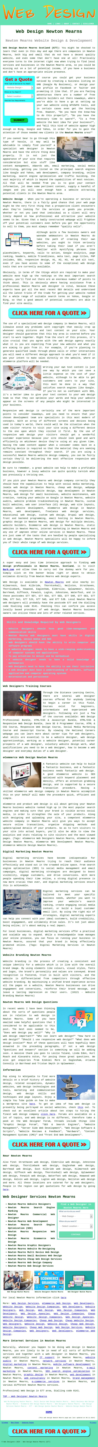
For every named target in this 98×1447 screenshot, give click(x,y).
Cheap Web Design (51, 1320)
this (80, 1107)
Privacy (93, 1423)
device (91, 428)
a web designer (52, 1354)
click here (48, 1114)
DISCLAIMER (88, 24)
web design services (54, 542)
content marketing (40, 1368)
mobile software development (72, 1364)
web (50, 480)
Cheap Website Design (79, 1320)
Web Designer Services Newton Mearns (39, 1197)
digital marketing (15, 1364)
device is (23, 448)
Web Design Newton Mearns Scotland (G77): (31, 48)
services (54, 532)
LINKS (57, 24)
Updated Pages (28, 1423)
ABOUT (66, 24)
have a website (67, 190)
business (8, 471)
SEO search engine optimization (68, 1371)
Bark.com (8, 569)
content (31, 445)
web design (51, 609)
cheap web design (70, 487)
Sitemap (5, 1423)
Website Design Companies (43, 1307)
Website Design (13, 199)
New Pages (15, 1423)
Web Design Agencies (35, 1313)
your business (12, 405)
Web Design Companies (72, 1310)
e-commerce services (45, 1381)
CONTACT (76, 24)
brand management (84, 1378)
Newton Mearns (74, 132)
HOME (49, 24)
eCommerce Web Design (56, 1303)
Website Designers (15, 1327)
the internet (36, 61)
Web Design (10, 582)
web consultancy (34, 1378)
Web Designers (12, 1324)
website (8, 58)
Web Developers (84, 1303)
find (13, 1162)
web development (80, 1374)
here (32, 1104)
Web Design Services (25, 1303)
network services (54, 1361)
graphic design (33, 1374)
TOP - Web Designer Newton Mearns (25, 1396)
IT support (47, 1357)
